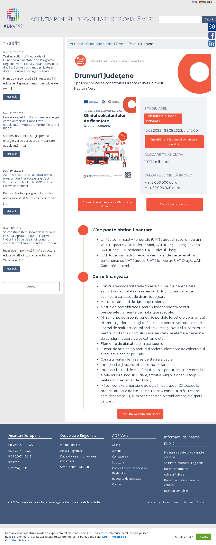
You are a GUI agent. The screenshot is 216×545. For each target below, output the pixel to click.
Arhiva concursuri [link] (169, 502)
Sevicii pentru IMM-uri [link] (74, 472)
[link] (194, 2)
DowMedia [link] (93, 502)
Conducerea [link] (120, 470)
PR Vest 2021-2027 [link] (20, 446)
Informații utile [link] (17, 469)
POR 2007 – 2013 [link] (19, 458)
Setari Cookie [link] (184, 536)
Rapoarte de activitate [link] (126, 492)
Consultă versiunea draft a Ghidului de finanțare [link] (107, 204)
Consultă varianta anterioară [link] (140, 414)
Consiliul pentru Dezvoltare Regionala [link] (130, 484)
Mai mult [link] (12, 96)
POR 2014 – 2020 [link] (19, 452)
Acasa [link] (116, 459)
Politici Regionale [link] (71, 455)
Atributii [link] (117, 464)
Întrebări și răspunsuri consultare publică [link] (174, 141)
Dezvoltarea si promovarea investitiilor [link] (78, 463)
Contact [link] (117, 498)
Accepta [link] (203, 536)
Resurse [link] (188, 502)
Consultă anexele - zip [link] (174, 204)
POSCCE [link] (13, 463)
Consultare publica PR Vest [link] (105, 44)
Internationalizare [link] (71, 450)
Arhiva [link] (31, 286)
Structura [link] (118, 476)
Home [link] (76, 44)
